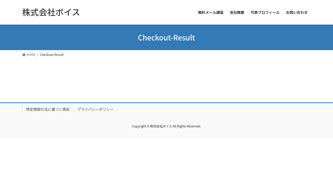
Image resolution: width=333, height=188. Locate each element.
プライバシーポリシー (95, 109)
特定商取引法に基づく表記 (48, 109)
